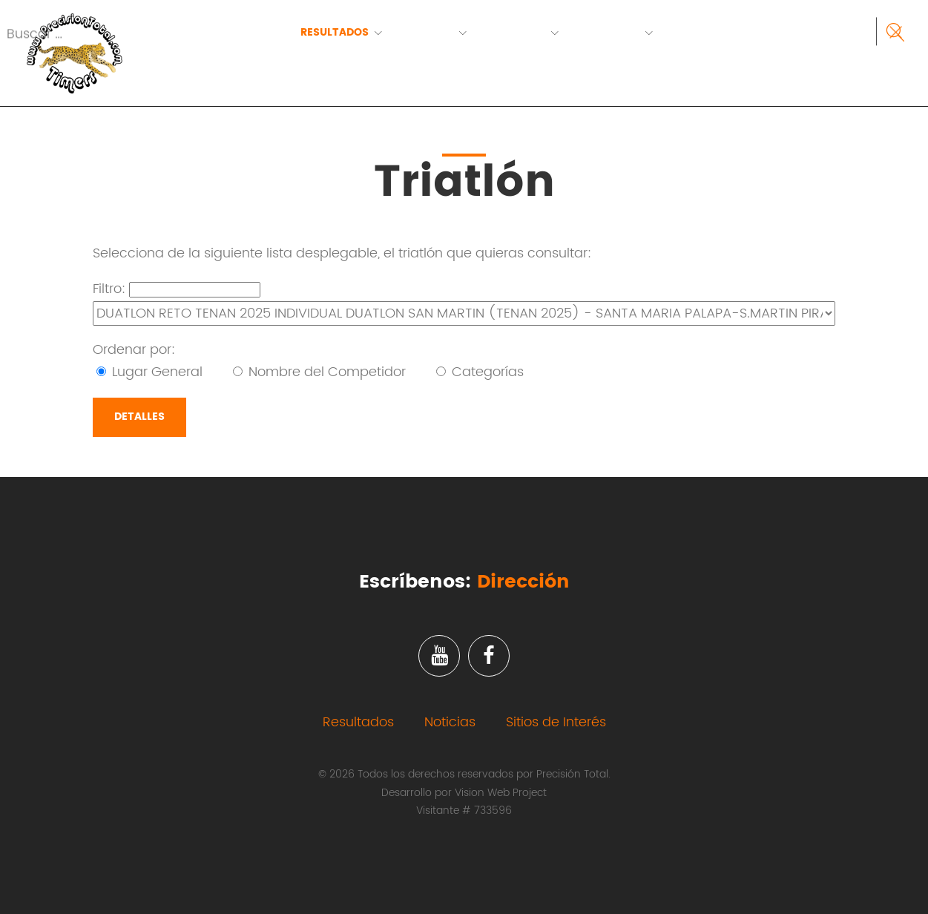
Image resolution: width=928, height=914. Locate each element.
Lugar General (149, 372)
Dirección (523, 582)
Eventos (428, 33)
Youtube (439, 656)
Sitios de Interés (556, 722)
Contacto (705, 33)
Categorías (480, 372)
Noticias (449, 722)
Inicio (248, 33)
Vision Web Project (501, 793)
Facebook (489, 656)
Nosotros (609, 33)
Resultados (334, 33)
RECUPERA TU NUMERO (290, 51)
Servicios (515, 33)
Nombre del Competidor (319, 372)
